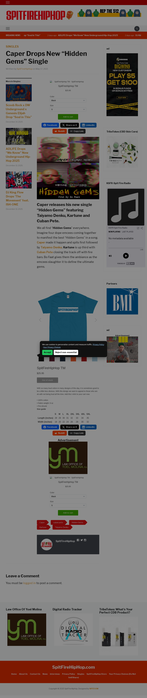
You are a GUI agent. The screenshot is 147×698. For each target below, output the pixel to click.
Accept (47, 352)
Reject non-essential (66, 352)
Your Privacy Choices (52, 347)
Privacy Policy (98, 344)
